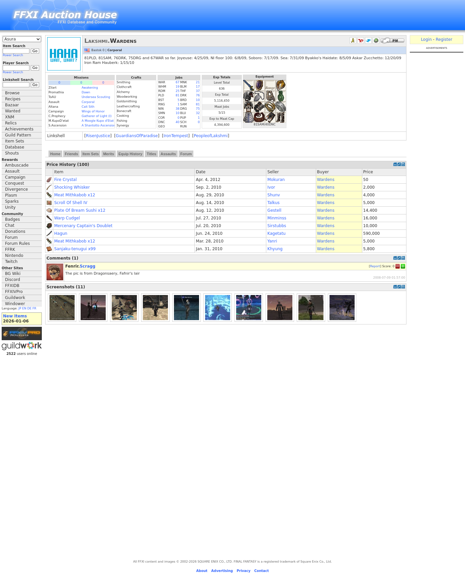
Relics (11, 123)
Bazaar (12, 105)
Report (375, 266)
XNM (9, 117)
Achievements (19, 129)
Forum (11, 237)
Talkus (273, 202)
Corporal (88, 102)
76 (198, 95)
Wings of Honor (93, 111)
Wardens (326, 179)
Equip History (130, 154)
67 (177, 82)
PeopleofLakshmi (210, 135)
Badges (12, 219)
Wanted (12, 111)
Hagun (60, 233)
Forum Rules (17, 243)
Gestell (274, 210)
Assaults (168, 154)
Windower (15, 303)
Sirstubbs (276, 225)
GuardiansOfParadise (137, 135)
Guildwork (15, 297)
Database (14, 147)
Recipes (12, 99)
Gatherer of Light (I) (96, 116)
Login (426, 39)
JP (19, 308)
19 (177, 86)
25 (177, 91)
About (201, 571)
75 (198, 108)
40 (177, 122)
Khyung (274, 249)
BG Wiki (12, 273)
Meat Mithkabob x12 (74, 195)
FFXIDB (12, 285)
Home (55, 154)
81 (177, 95)
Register (444, 39)
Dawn (86, 92)
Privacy (243, 571)
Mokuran (276, 179)
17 (198, 86)
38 (177, 108)
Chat (9, 225)
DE (29, 308)
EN (24, 308)
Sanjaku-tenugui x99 (75, 249)
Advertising (222, 571)
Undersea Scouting (96, 97)
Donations (15, 231)
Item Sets (14, 141)
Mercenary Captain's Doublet (83, 225)
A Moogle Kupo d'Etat (98, 120)
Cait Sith (88, 106)
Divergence (16, 189)
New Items (15, 316)
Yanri (272, 241)
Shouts (12, 153)
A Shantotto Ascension (99, 125)
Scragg (87, 266)
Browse (12, 93)
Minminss (276, 218)
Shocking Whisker (72, 187)
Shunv (273, 195)
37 (198, 91)
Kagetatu (276, 233)
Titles (151, 154)
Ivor (271, 187)
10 (198, 100)
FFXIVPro (14, 291)
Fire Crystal (65, 179)
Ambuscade (16, 165)
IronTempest (176, 135)
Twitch (11, 261)
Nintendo (14, 255)
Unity (10, 207)
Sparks (12, 201)
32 (198, 113)
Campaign (15, 177)
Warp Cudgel (67, 218)
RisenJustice (98, 135)
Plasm (11, 195)
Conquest (14, 183)
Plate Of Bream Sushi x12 (79, 210)
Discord (12, 279)
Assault (12, 171)
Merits (108, 154)
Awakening (90, 87)
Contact (261, 571)
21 (198, 82)
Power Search (13, 55)
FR (34, 308)
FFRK (10, 249)
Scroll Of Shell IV (70, 202)
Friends (71, 154)
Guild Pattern (18, 135)
